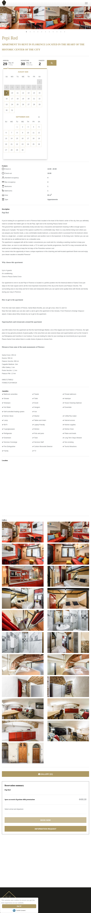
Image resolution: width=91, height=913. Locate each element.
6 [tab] (45, 32)
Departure (25, 60)
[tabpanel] (23, 17)
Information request (45, 829)
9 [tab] (57, 32)
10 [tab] (61, 32)
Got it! (19, 906)
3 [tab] (34, 32)
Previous (2, 18)
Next (88, 18)
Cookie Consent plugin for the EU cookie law (19, 910)
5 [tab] (41, 32)
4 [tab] (38, 32)
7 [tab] (49, 32)
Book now (45, 820)
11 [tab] (64, 32)
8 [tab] (53, 32)
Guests (41, 60)
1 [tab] (26, 32)
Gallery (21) (45, 774)
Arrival (6, 60)
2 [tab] (30, 32)
